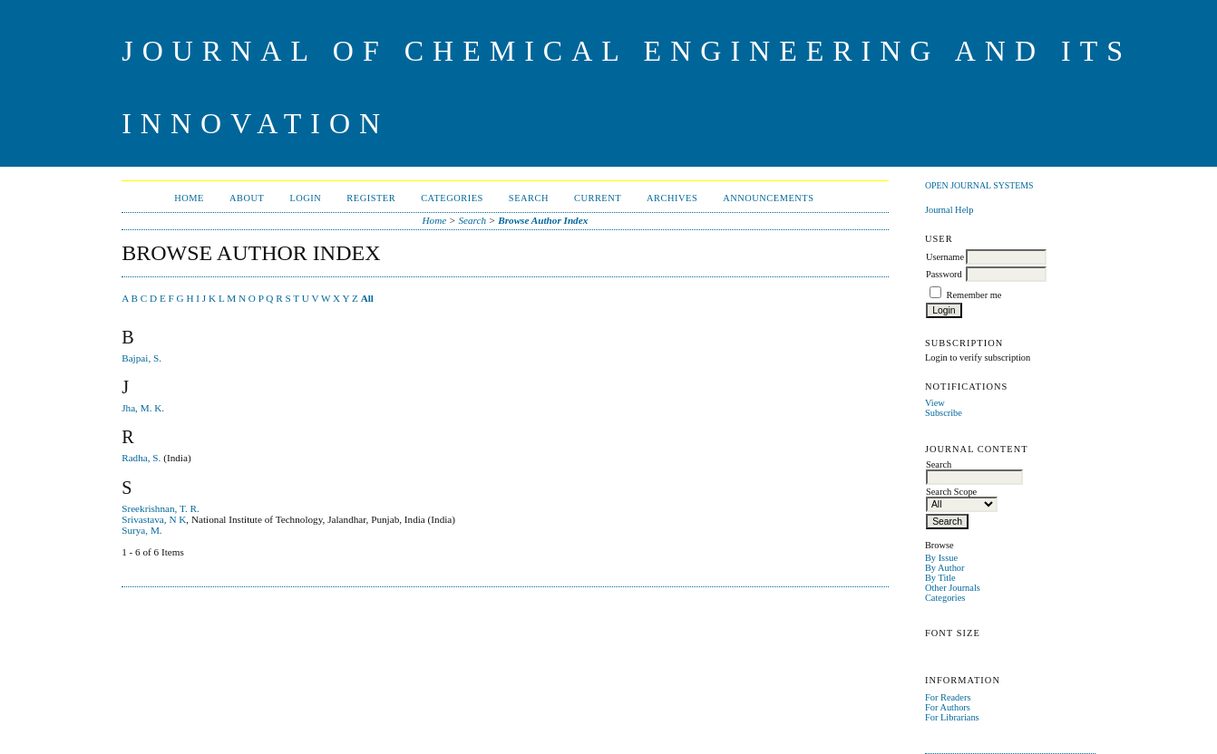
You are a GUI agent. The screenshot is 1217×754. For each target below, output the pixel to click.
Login (305, 198)
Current (597, 198)
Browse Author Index (543, 220)
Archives (672, 198)
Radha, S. (141, 457)
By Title (940, 578)
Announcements (768, 198)
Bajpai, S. (141, 358)
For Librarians (952, 717)
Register (370, 198)
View (935, 403)
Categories (945, 598)
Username (945, 257)
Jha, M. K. (143, 407)
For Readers (948, 697)
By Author (945, 568)
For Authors (947, 707)
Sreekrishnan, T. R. (161, 508)
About (246, 198)
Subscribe (943, 413)
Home (189, 198)
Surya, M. (141, 530)
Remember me (974, 295)
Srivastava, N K (154, 519)
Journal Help (949, 210)
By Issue (941, 558)
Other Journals (952, 588)
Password (944, 274)
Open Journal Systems (979, 185)
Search (529, 198)
